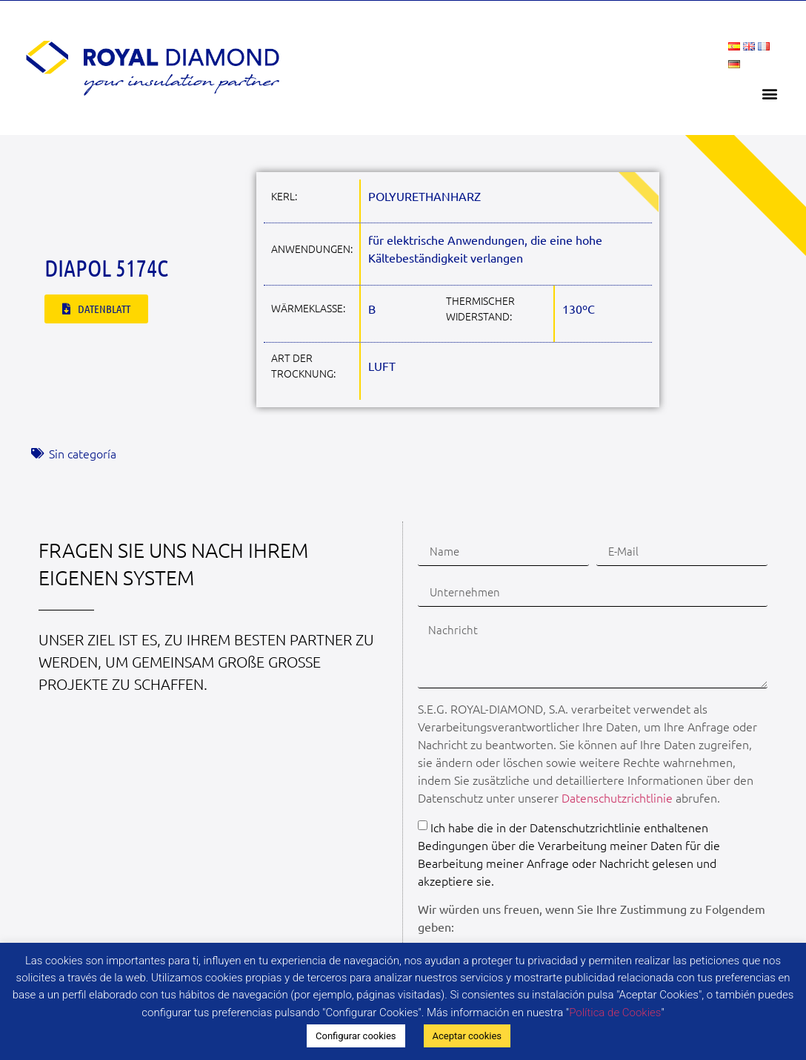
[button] (770, 93)
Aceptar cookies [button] (467, 1035)
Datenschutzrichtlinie (617, 797)
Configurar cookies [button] (356, 1035)
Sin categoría (82, 453)
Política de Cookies (615, 1012)
